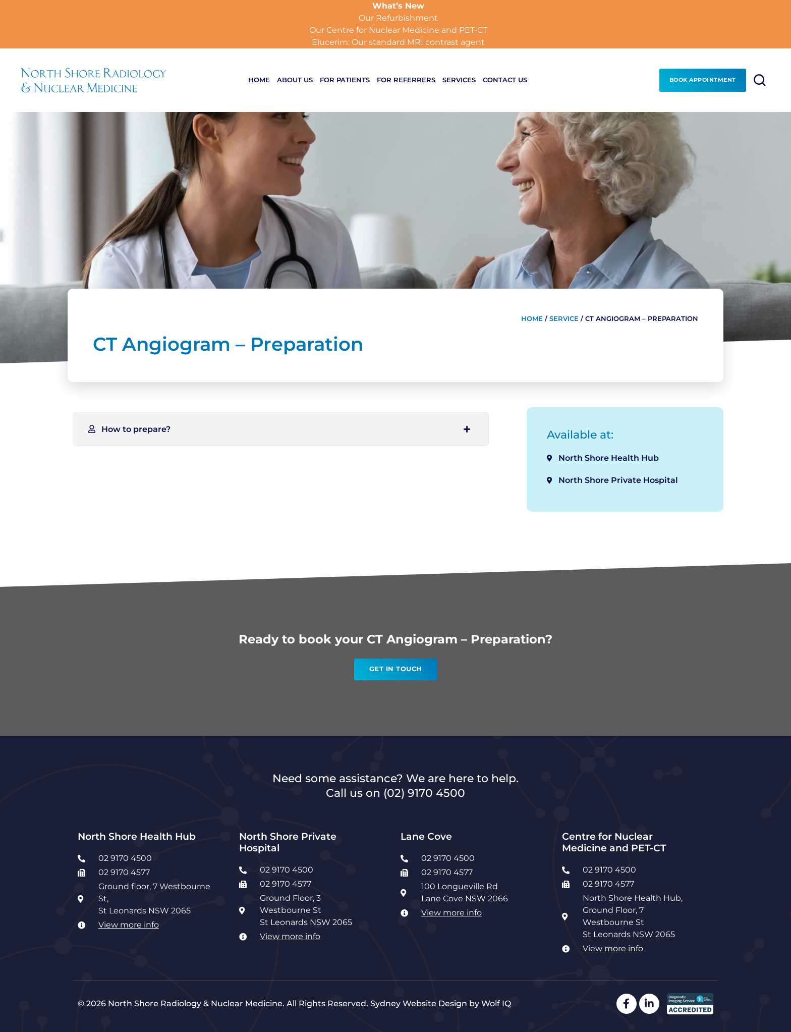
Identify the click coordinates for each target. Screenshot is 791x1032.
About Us (295, 80)
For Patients (345, 80)
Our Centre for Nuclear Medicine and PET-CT (398, 30)
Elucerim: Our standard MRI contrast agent (398, 42)
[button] (280, 429)
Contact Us (505, 80)
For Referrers (406, 80)
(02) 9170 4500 (424, 793)
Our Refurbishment (398, 18)
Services (459, 80)
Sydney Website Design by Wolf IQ (440, 1003)
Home (259, 80)
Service (564, 318)
